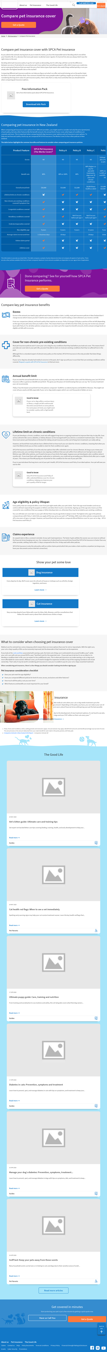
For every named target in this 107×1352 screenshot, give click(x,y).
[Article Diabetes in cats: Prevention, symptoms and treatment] (53, 1043)
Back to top (102, 1306)
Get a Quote (97, 7)
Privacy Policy (55, 1324)
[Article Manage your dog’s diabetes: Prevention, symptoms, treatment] (53, 1131)
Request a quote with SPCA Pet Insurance (34, 355)
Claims (92, 2)
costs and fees (18, 609)
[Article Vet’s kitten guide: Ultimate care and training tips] (53, 780)
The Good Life (52, 7)
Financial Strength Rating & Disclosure (74, 1324)
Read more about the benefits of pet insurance (74, 688)
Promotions (23, 1327)
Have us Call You (40, 1296)
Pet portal (82, 2)
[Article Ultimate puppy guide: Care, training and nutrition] (53, 955)
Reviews (72, 2)
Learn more (27, 575)
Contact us (101, 2)
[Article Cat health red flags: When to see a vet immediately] (53, 868)
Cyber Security (12, 1327)
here (67, 1338)
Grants (3, 1327)
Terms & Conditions (42, 1324)
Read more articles (53, 1267)
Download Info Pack (88, 76)
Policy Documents (28, 1324)
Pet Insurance (37, 7)
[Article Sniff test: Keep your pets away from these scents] (53, 1218)
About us (23, 7)
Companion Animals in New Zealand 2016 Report (18, 704)
